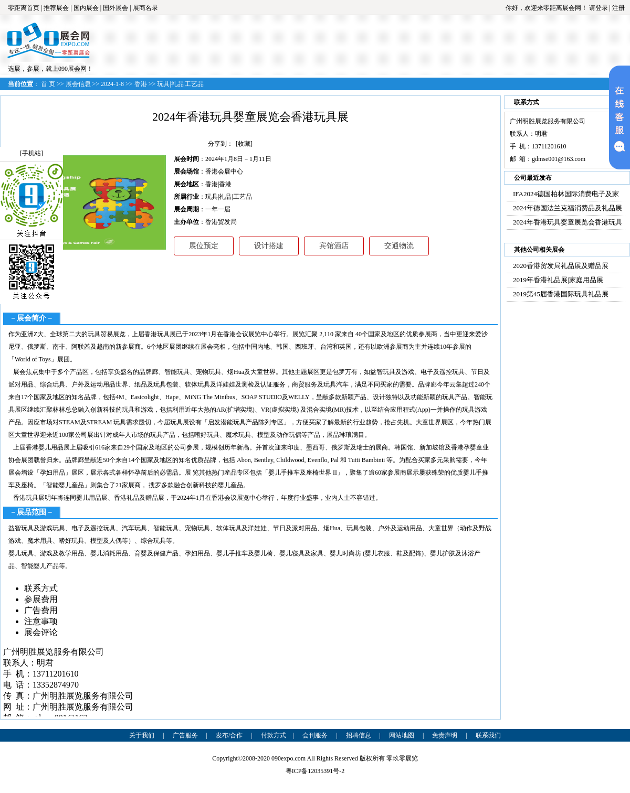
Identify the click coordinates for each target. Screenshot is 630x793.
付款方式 (273, 735)
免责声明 (444, 735)
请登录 (598, 8)
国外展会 (115, 8)
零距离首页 (23, 8)
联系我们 (488, 735)
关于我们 (141, 735)
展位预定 (203, 246)
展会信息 (78, 84)
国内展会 (86, 8)
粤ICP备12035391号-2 (315, 771)
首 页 (48, 84)
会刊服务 (315, 735)
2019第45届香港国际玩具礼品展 (560, 294)
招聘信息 (358, 735)
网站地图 (401, 735)
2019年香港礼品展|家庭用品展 (558, 280)
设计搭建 (269, 246)
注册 (618, 8)
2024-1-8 (112, 84)
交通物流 (399, 246)
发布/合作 (229, 735)
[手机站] (31, 153)
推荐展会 (56, 8)
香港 (140, 84)
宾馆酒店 (334, 246)
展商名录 (145, 8)
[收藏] (244, 143)
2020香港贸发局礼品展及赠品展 (560, 266)
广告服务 (185, 735)
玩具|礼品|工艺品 (180, 84)
